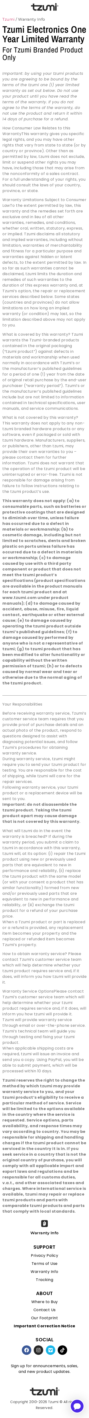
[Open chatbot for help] (77, 1406)
